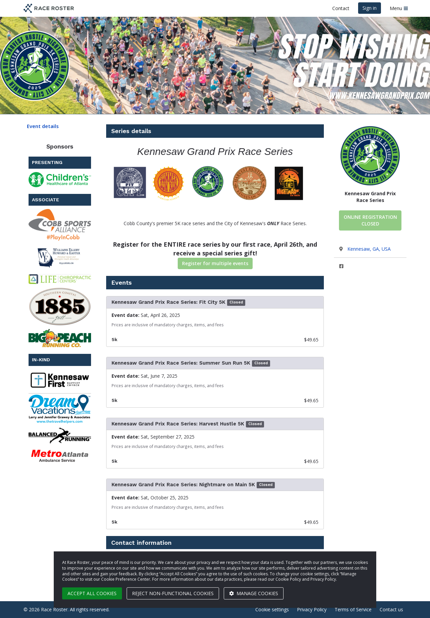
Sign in (369, 8)
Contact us (391, 609)
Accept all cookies (92, 593)
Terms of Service (353, 609)
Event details (43, 126)
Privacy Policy (312, 609)
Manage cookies (253, 593)
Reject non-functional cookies (173, 593)
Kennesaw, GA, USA (369, 249)
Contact (340, 8)
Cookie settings (272, 609)
